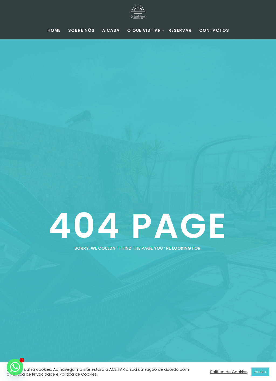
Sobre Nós (81, 30)
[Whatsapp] (15, 367)
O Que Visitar (145, 30)
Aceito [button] (260, 371)
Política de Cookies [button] (228, 371)
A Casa (111, 30)
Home (54, 30)
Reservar (180, 30)
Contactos (214, 30)
